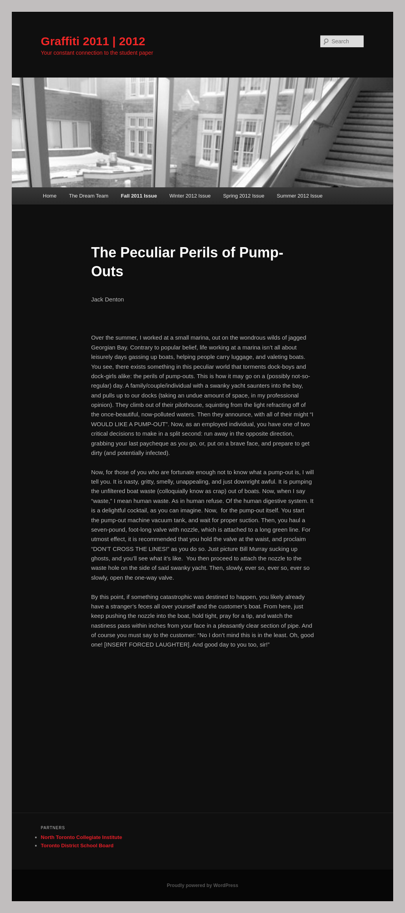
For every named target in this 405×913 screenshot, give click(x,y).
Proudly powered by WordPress (202, 885)
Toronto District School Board (77, 845)
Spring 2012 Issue (243, 196)
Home (50, 196)
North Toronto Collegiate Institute (81, 837)
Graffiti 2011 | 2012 (93, 41)
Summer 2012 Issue (299, 196)
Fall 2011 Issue (139, 196)
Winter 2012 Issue (190, 196)
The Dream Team (88, 196)
